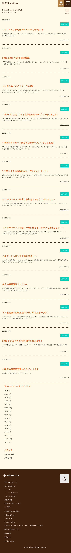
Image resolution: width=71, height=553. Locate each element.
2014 (6, 432)
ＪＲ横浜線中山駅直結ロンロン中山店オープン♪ (25, 312)
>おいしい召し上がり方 (11, 492)
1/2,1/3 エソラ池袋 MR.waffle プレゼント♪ (23, 29)
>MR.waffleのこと (10, 482)
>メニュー (8, 489)
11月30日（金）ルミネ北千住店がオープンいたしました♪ (30, 114)
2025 (6, 394)
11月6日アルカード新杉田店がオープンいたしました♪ (28, 143)
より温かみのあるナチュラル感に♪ (19, 86)
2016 (6, 425)
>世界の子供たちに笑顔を (12, 511)
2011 (6, 442)
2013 (6, 435)
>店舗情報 (7, 533)
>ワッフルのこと (10, 486)
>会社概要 (8, 506)
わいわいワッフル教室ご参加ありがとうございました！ (29, 199)
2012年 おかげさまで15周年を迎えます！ (22, 341)
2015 (6, 428)
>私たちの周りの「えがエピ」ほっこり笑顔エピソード (23, 525)
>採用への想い (9, 518)
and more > (64, 40)
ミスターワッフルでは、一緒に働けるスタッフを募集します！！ (33, 227)
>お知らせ (7, 537)
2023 (6, 401)
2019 (6, 415)
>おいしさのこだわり (11, 496)
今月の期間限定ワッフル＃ (15, 284)
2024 (6, 397)
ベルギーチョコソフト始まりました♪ (20, 256)
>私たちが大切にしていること (13, 503)
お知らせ (64, 24)
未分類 (6, 458)
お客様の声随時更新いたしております (20, 369)
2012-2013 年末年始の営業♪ (16, 58)
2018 (6, 418)
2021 (6, 408)
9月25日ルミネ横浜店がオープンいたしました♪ (25, 171)
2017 (6, 422)
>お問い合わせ (9, 541)
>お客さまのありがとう (12, 529)
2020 (6, 411)
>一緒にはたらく (10, 515)
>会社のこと (8, 500)
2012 (6, 439)
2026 (6, 390)
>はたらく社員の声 (10, 522)
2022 (6, 404)
